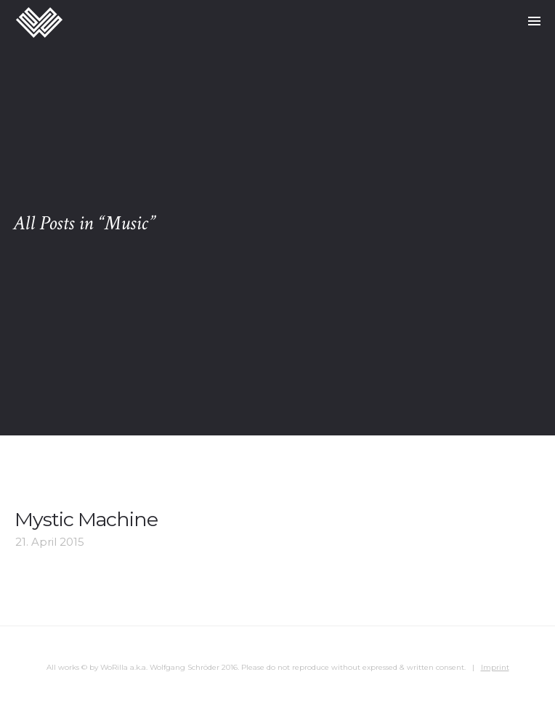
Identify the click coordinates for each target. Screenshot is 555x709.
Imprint (495, 667)
